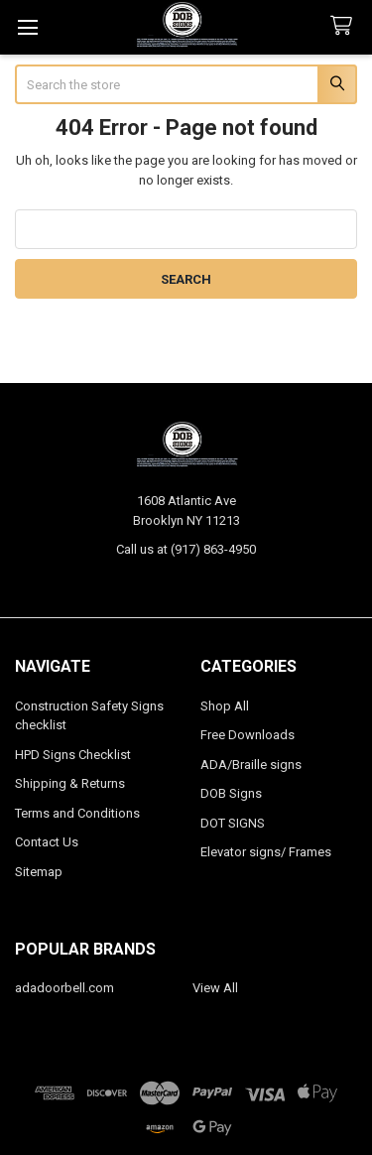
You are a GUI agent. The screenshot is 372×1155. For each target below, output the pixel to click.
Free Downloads (247, 734)
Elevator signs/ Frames (265, 851)
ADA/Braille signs (251, 764)
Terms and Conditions (77, 813)
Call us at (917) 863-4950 (186, 549)
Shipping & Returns (70, 783)
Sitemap (38, 871)
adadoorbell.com (64, 987)
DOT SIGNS (232, 823)
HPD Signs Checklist (73, 754)
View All (215, 987)
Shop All (224, 706)
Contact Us (46, 841)
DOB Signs (231, 793)
